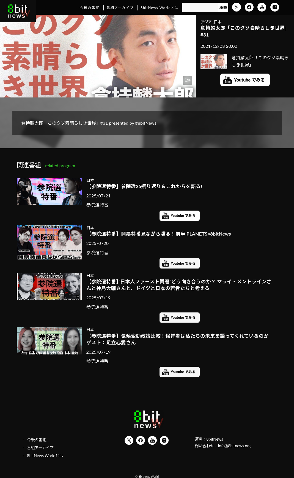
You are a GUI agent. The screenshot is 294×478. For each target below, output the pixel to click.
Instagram (274, 7)
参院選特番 (97, 204)
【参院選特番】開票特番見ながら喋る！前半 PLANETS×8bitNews (158, 234)
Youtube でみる (249, 79)
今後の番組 (89, 7)
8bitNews (214, 439)
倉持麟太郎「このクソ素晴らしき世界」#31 (245, 31)
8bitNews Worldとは (159, 7)
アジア (206, 21)
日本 (217, 21)
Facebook (249, 7)
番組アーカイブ (120, 7)
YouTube (261, 7)
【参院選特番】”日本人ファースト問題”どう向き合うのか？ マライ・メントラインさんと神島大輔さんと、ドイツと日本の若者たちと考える (179, 285)
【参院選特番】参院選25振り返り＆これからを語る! (144, 186)
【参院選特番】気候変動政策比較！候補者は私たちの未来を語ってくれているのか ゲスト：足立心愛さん (179, 339)
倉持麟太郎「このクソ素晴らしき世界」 (244, 61)
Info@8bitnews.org (234, 445)
